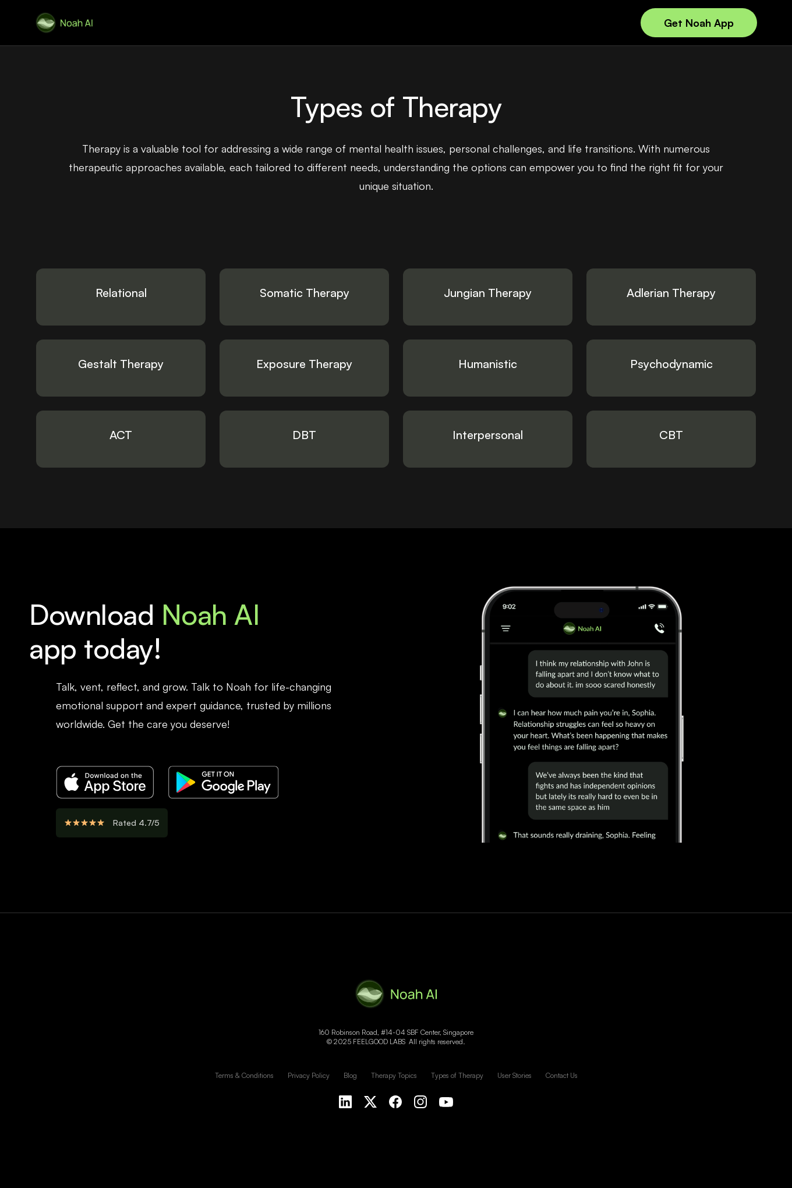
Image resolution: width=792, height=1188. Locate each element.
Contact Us (562, 1075)
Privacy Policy (309, 1075)
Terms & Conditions (244, 1075)
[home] (64, 22)
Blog (350, 1075)
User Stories (514, 1075)
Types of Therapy (457, 1075)
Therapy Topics (394, 1075)
